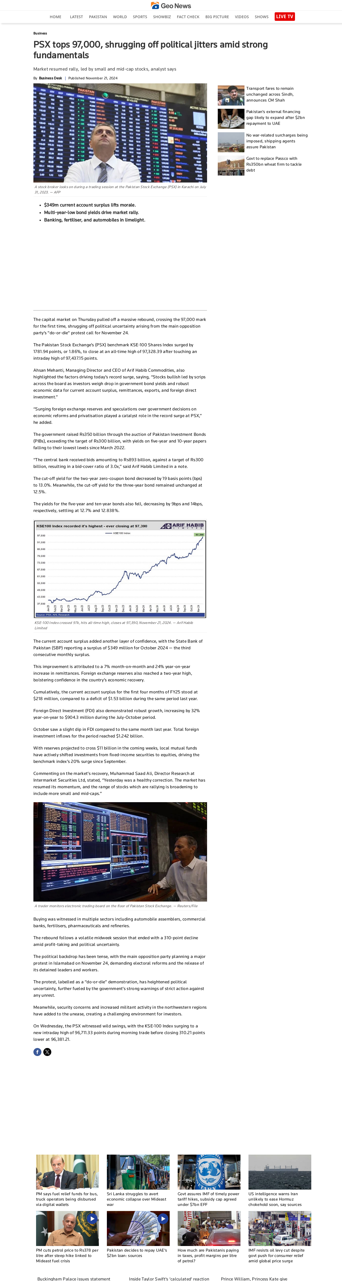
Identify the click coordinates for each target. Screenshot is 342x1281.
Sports (140, 16)
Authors (223, 1274)
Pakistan (98, 16)
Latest (76, 16)
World (120, 16)
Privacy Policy (243, 1274)
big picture (217, 16)
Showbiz (162, 16)
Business (40, 33)
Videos (242, 16)
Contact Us (205, 1274)
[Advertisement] (120, 265)
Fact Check (188, 16)
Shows (262, 16)
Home (55, 16)
